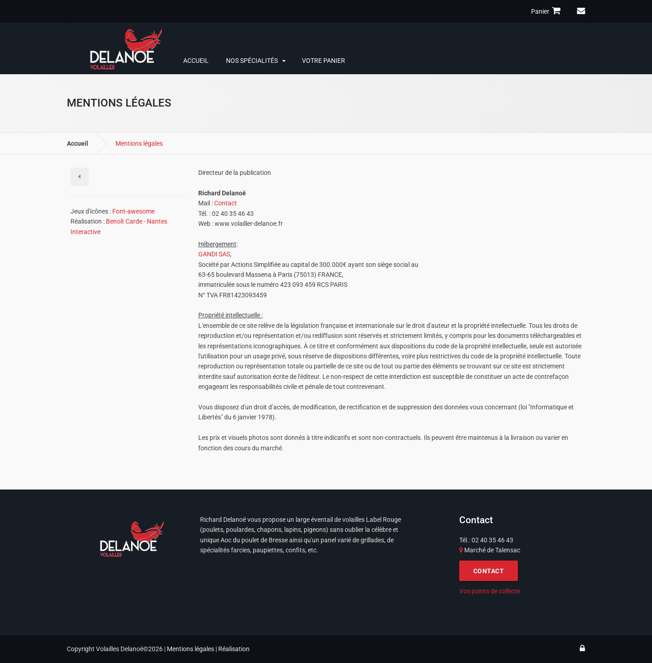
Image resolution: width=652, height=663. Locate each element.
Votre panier (323, 60)
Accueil (196, 60)
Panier (547, 11)
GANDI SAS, (214, 254)
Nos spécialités (252, 60)
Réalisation (234, 649)
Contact (225, 203)
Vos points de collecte (489, 591)
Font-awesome (133, 211)
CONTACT (488, 571)
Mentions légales (190, 649)
